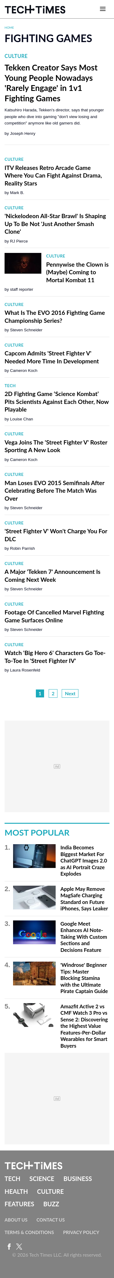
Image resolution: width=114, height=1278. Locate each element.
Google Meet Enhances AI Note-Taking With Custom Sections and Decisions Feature (83, 936)
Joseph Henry (22, 133)
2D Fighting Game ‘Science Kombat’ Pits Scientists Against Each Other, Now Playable (57, 401)
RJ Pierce (19, 241)
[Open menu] (102, 9)
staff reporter (21, 289)
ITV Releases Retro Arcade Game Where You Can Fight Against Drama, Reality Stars (53, 175)
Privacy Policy (81, 1232)
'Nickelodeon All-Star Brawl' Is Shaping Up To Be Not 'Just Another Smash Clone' (55, 223)
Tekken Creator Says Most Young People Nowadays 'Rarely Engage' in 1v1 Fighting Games (51, 83)
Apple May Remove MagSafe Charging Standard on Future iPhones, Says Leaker (84, 899)
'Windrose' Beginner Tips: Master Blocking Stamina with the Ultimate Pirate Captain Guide (84, 978)
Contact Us (50, 1219)
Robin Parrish (22, 548)
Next (70, 693)
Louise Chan (21, 419)
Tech (10, 385)
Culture (16, 56)
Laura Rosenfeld (25, 670)
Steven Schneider (26, 330)
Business (78, 1178)
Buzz (51, 1204)
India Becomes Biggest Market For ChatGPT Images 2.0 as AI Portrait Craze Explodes (83, 860)
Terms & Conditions (29, 1232)
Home (9, 27)
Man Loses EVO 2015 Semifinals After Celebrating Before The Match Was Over (54, 490)
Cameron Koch (23, 370)
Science (41, 1178)
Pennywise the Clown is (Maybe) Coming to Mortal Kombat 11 (77, 272)
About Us (16, 1219)
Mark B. (17, 192)
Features (19, 1204)
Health (16, 1191)
